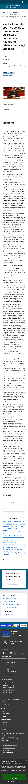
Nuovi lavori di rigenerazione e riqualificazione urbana (10, 543)
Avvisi (4, 716)
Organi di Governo (10, 660)
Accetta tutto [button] (14, 775)
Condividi (6, 56)
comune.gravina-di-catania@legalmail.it (13, 739)
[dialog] (14, 771)
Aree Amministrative (11, 662)
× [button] (26, 760)
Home (3, 12)
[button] (14, 781)
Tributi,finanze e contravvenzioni (11, 699)
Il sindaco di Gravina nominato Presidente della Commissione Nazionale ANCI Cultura (13, 536)
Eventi (5, 725)
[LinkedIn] (14, 652)
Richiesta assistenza (8, 752)
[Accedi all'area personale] (22, 2)
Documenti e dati (10, 674)
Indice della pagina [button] (9, 104)
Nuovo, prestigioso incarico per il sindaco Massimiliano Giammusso (13, 550)
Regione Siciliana (6, 2)
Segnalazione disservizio (9, 748)
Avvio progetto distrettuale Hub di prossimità (14, 525)
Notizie (5, 711)
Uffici (7, 664)
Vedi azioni (6, 59)
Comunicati (14, 12)
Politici (7, 669)
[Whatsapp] (22, 652)
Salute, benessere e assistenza (10, 702)
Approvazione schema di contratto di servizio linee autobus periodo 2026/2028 (14, 539)
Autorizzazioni (6, 704)
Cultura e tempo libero (8, 685)
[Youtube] (11, 652)
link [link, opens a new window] (6, 772)
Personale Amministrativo (12, 671)
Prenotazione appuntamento (10, 745)
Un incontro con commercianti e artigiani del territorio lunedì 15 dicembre (14, 546)
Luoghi (5, 722)
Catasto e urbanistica (8, 690)
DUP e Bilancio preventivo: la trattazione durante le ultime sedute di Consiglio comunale (13, 528)
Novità (8, 12)
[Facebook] (3, 652)
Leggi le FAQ (6, 750)
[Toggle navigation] (3, 6)
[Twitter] (7, 652)
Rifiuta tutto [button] (14, 778)
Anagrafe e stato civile (8, 683)
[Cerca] (25, 6)
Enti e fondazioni (10, 667)
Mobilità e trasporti (8, 692)
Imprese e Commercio (8, 687)
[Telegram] (18, 652)
